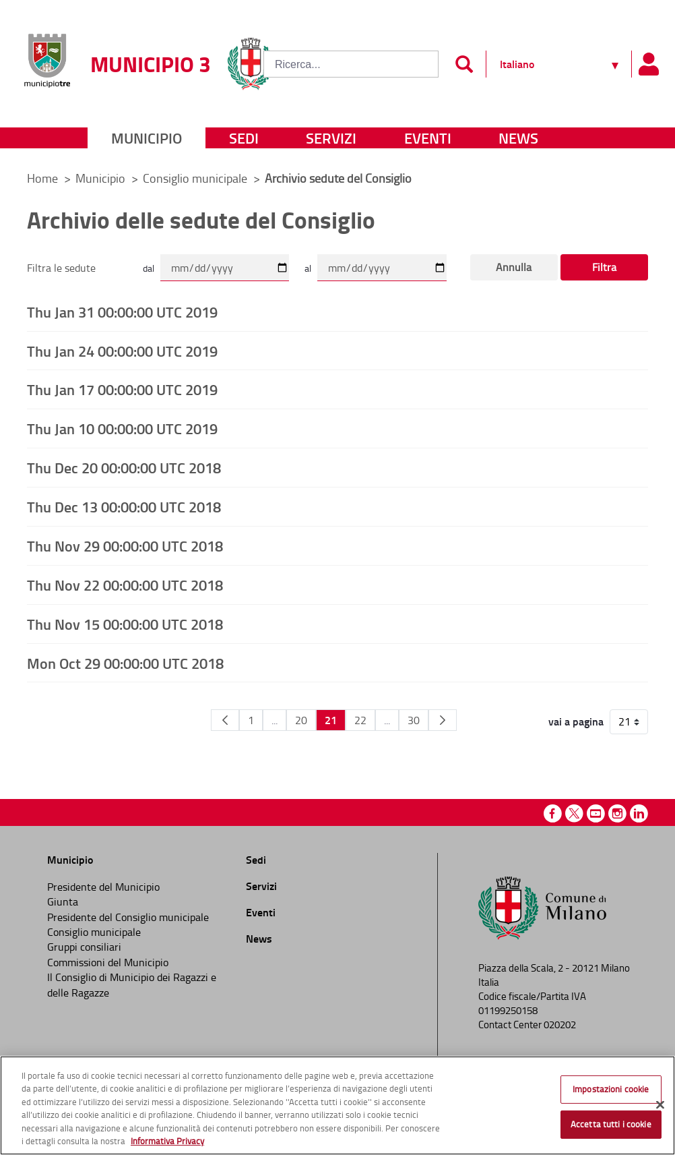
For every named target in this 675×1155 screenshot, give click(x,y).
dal (148, 268)
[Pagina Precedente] (225, 720)
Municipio (146, 137)
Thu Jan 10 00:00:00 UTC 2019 (122, 428)
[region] (337, 1105)
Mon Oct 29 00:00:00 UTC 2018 (125, 663)
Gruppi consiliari (84, 946)
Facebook (553, 813)
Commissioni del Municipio (107, 962)
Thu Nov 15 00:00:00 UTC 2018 (125, 623)
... (274, 720)
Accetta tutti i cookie (611, 1124)
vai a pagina (576, 721)
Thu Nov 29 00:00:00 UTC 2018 (125, 545)
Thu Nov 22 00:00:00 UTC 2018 (125, 584)
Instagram (617, 813)
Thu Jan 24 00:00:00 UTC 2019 (122, 350)
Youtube (596, 813)
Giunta (62, 901)
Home (42, 178)
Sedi (244, 137)
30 (414, 720)
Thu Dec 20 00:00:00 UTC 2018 (124, 467)
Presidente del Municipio (103, 886)
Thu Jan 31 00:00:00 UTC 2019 (122, 311)
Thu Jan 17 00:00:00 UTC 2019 (122, 389)
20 (301, 720)
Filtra (604, 267)
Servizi (331, 137)
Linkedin (639, 813)
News (518, 137)
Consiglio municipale (196, 178)
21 (331, 720)
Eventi (427, 137)
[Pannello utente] (648, 64)
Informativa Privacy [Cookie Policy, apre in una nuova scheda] (167, 1141)
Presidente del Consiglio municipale (128, 917)
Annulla (514, 267)
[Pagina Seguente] (442, 720)
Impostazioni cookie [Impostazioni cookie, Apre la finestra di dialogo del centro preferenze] (611, 1089)
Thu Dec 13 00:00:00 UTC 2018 (124, 506)
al (307, 268)
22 (360, 720)
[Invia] (464, 64)
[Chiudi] (660, 1105)
